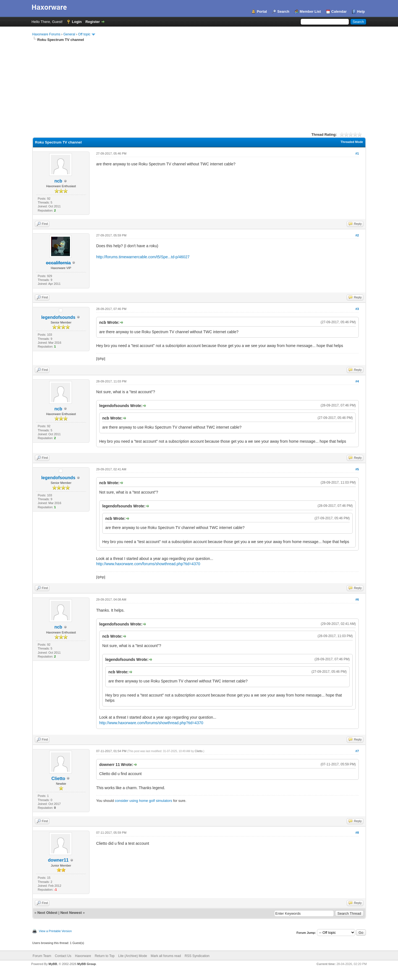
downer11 (58, 860)
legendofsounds (58, 317)
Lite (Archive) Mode (132, 956)
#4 (357, 381)
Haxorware (83, 956)
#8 (357, 832)
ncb (58, 181)
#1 (357, 153)
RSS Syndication (197, 956)
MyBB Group (86, 964)
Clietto (58, 778)
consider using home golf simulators (143, 801)
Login (77, 22)
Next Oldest (47, 913)
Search (283, 11)
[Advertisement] (199, 83)
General (69, 34)
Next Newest (71, 913)
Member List (310, 11)
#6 (357, 599)
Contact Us (63, 956)
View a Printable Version (55, 931)
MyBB (52, 964)
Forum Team (42, 956)
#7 (357, 751)
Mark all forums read (166, 956)
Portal (262, 11)
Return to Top (105, 956)
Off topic (84, 34)
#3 (357, 309)
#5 (357, 469)
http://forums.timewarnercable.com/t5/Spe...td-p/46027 (143, 257)
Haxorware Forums (46, 34)
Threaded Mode (352, 142)
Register (92, 22)
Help (361, 11)
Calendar (339, 11)
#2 (357, 235)
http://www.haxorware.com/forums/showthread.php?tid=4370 (148, 564)
